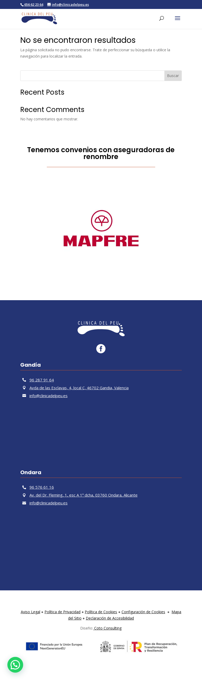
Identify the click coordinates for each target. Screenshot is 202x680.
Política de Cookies (101, 611)
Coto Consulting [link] (107, 628)
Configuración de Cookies (143, 611)
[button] (15, 665)
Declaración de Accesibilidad (110, 618)
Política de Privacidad (62, 611)
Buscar (173, 75)
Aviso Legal (30, 611)
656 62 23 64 (33, 4)
